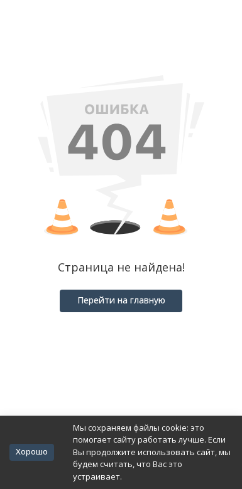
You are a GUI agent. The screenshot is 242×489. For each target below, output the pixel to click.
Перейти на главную (121, 300)
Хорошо (32, 451)
